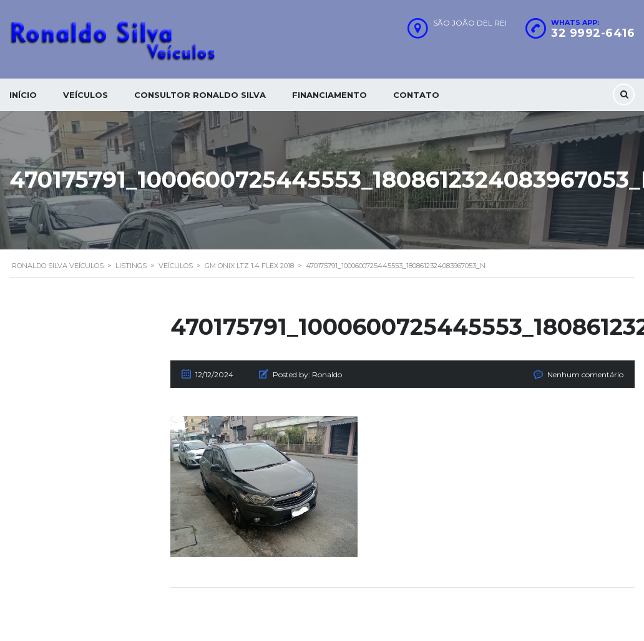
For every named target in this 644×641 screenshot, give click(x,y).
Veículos (85, 95)
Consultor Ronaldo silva (200, 95)
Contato (416, 95)
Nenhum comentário (585, 374)
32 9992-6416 (593, 33)
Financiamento (329, 95)
